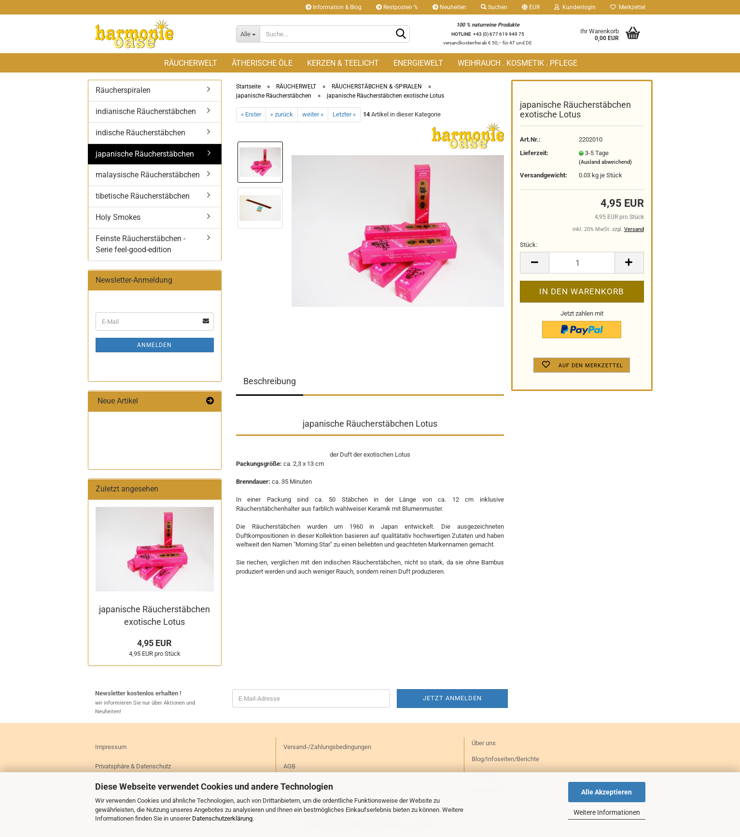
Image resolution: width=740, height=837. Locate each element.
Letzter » (344, 114)
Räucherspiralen (123, 90)
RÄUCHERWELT (190, 63)
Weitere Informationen (606, 812)
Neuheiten (449, 7)
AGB (289, 766)
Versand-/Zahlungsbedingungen (327, 746)
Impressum (110, 746)
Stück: (528, 244)
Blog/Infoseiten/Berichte (505, 759)
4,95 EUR (154, 643)
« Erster (251, 114)
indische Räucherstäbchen (140, 132)
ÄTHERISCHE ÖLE (262, 63)
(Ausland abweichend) (605, 162)
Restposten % (397, 7)
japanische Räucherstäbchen (145, 154)
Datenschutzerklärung (222, 818)
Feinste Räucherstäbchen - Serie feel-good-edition (140, 244)
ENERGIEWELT (418, 63)
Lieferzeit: (534, 153)
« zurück (281, 114)
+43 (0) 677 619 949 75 (498, 34)
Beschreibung (269, 381)
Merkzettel (627, 7)
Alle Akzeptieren (606, 792)
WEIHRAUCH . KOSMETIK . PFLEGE (517, 63)
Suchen (494, 7)
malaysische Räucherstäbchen (148, 174)
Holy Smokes (118, 217)
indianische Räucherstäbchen (146, 111)
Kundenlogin (575, 7)
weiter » (312, 114)
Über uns (484, 743)
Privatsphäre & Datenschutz (133, 766)
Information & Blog (334, 7)
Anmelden (154, 345)
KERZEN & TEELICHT (343, 63)
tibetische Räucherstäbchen (143, 196)
